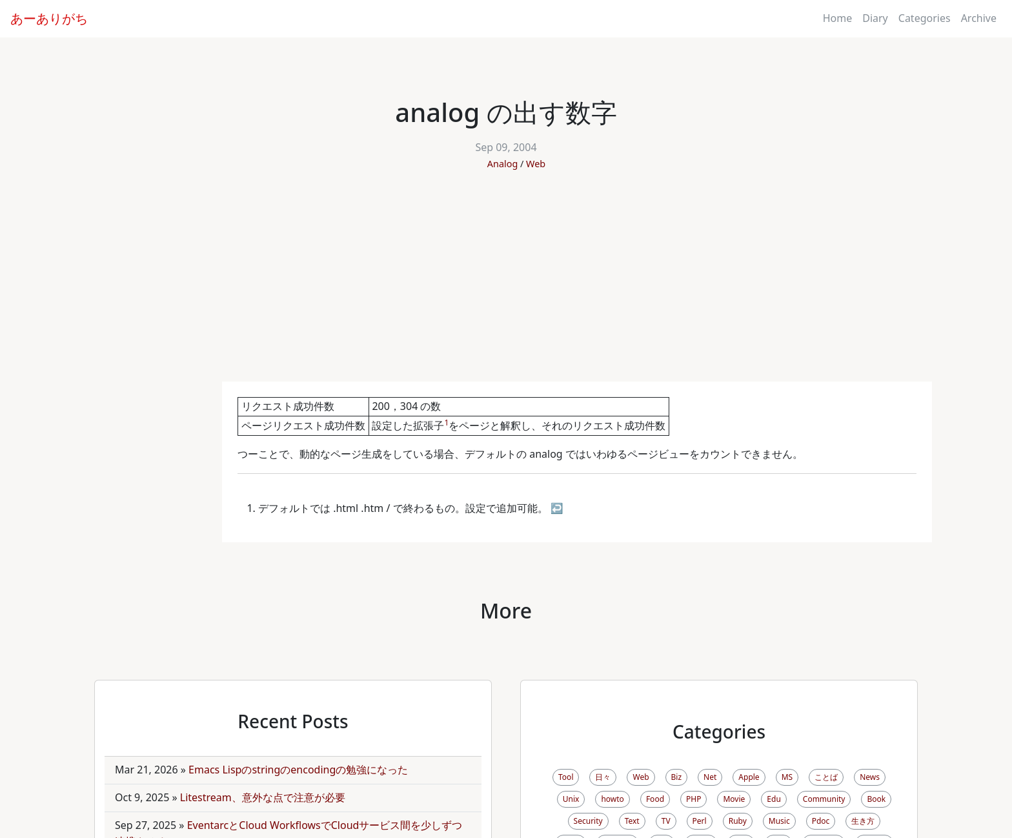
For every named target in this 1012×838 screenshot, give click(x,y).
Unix (571, 798)
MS (787, 777)
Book (876, 798)
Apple (748, 777)
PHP (693, 798)
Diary (875, 18)
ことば (826, 777)
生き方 (863, 820)
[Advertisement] (506, 284)
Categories (924, 18)
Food (655, 798)
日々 (603, 777)
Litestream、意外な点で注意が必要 (262, 797)
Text (632, 820)
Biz (676, 777)
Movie (734, 798)
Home (838, 18)
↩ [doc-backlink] (557, 508)
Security (588, 820)
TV (666, 820)
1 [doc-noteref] (446, 422)
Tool (565, 777)
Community (824, 798)
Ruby (738, 820)
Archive (979, 18)
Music (779, 820)
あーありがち (49, 18)
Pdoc (821, 820)
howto (612, 798)
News (870, 777)
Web (535, 164)
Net (709, 777)
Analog (502, 164)
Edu (773, 798)
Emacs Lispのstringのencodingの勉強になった (298, 769)
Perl (700, 820)
